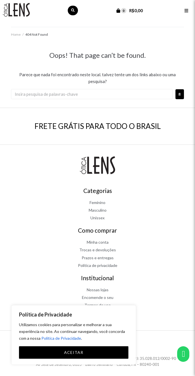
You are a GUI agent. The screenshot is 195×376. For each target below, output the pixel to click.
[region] (73, 335)
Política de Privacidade (61, 338)
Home (16, 34)
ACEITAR (73, 352)
